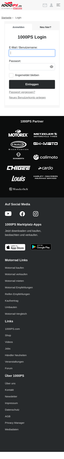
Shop (8, 335)
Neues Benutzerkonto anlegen (27, 97)
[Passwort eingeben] (32, 66)
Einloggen (32, 84)
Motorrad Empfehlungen (19, 287)
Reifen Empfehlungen (17, 294)
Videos (9, 341)
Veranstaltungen (14, 361)
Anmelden (18, 27)
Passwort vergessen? (22, 92)
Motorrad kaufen (14, 267)
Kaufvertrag (11, 300)
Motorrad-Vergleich (16, 313)
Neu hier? (45, 27)
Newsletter (11, 396)
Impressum (11, 403)
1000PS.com (12, 328)
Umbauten (11, 307)
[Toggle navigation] (58, 5)
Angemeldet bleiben (27, 75)
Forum (8, 368)
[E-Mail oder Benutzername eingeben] (32, 53)
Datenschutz (12, 409)
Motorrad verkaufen (16, 274)
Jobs (7, 348)
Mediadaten (11, 429)
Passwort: (15, 61)
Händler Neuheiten (16, 355)
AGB (7, 416)
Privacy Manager (14, 422)
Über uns (10, 383)
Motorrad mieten (14, 280)
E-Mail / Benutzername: (23, 47)
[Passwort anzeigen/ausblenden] (51, 67)
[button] (51, 5)
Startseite (6, 17)
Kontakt (9, 389)
